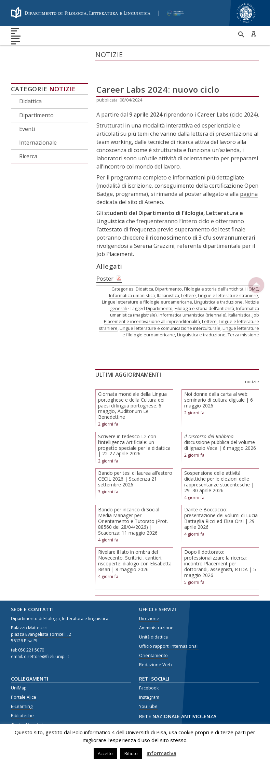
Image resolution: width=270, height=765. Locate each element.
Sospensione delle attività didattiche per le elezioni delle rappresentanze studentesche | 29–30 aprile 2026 (219, 459)
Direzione (149, 596)
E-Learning (21, 684)
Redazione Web (155, 642)
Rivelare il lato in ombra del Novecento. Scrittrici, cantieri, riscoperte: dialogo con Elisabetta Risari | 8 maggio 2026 (135, 538)
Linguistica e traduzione (218, 280)
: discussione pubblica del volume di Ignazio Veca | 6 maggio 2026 (220, 420)
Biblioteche (22, 693)
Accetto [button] (105, 753)
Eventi (27, 106)
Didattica (30, 79)
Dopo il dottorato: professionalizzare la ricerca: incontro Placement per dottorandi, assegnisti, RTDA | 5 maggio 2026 (220, 541)
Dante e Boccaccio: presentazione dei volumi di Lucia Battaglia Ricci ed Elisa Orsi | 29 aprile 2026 (221, 496)
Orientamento (153, 633)
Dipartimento (36, 92)
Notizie (62, 67)
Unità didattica (153, 615)
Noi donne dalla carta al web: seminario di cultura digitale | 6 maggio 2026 (218, 377)
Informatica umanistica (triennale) (192, 293)
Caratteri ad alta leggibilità (253, 33)
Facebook (149, 666)
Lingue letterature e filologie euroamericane (147, 280)
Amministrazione (156, 605)
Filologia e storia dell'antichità (213, 266)
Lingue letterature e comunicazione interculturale (170, 306)
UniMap (19, 666)
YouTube (148, 684)
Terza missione (243, 312)
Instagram (149, 675)
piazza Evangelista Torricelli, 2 (41, 612)
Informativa (161, 753)
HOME (251, 266)
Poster (104, 256)
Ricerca (28, 134)
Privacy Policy (24, 712)
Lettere (188, 273)
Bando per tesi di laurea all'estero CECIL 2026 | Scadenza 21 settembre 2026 (135, 456)
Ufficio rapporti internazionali (169, 624)
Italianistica (168, 273)
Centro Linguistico (29, 703)
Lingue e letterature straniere (228, 273)
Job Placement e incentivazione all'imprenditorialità (181, 296)
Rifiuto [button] (131, 753)
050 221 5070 (31, 627)
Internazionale (38, 120)
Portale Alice (23, 675)
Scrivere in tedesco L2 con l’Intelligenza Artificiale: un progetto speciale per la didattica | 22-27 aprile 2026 (134, 422)
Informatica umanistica (132, 273)
